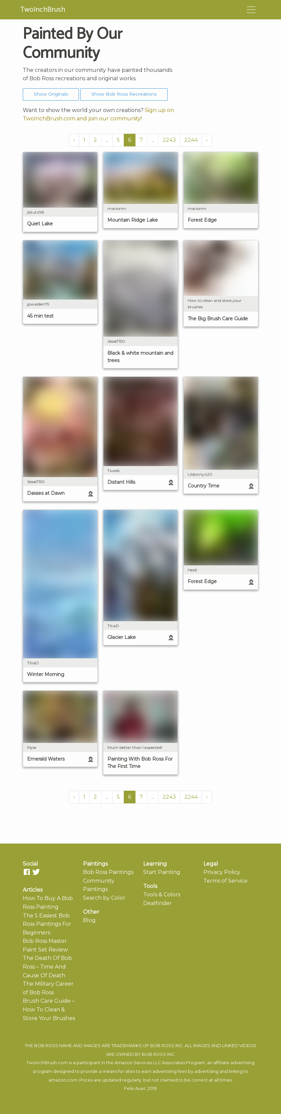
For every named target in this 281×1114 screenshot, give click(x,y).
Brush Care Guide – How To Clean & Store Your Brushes (49, 1009)
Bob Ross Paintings (108, 872)
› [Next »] (207, 140)
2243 (169, 140)
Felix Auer (135, 1088)
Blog (89, 920)
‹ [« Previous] (74, 140)
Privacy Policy (221, 872)
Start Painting (161, 872)
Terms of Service (225, 881)
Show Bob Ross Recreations (124, 94)
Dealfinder (157, 903)
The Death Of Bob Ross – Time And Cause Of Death (47, 966)
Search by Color (104, 898)
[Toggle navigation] (251, 10)
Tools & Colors (161, 894)
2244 (191, 140)
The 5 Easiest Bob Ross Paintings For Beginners (47, 924)
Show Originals (51, 94)
